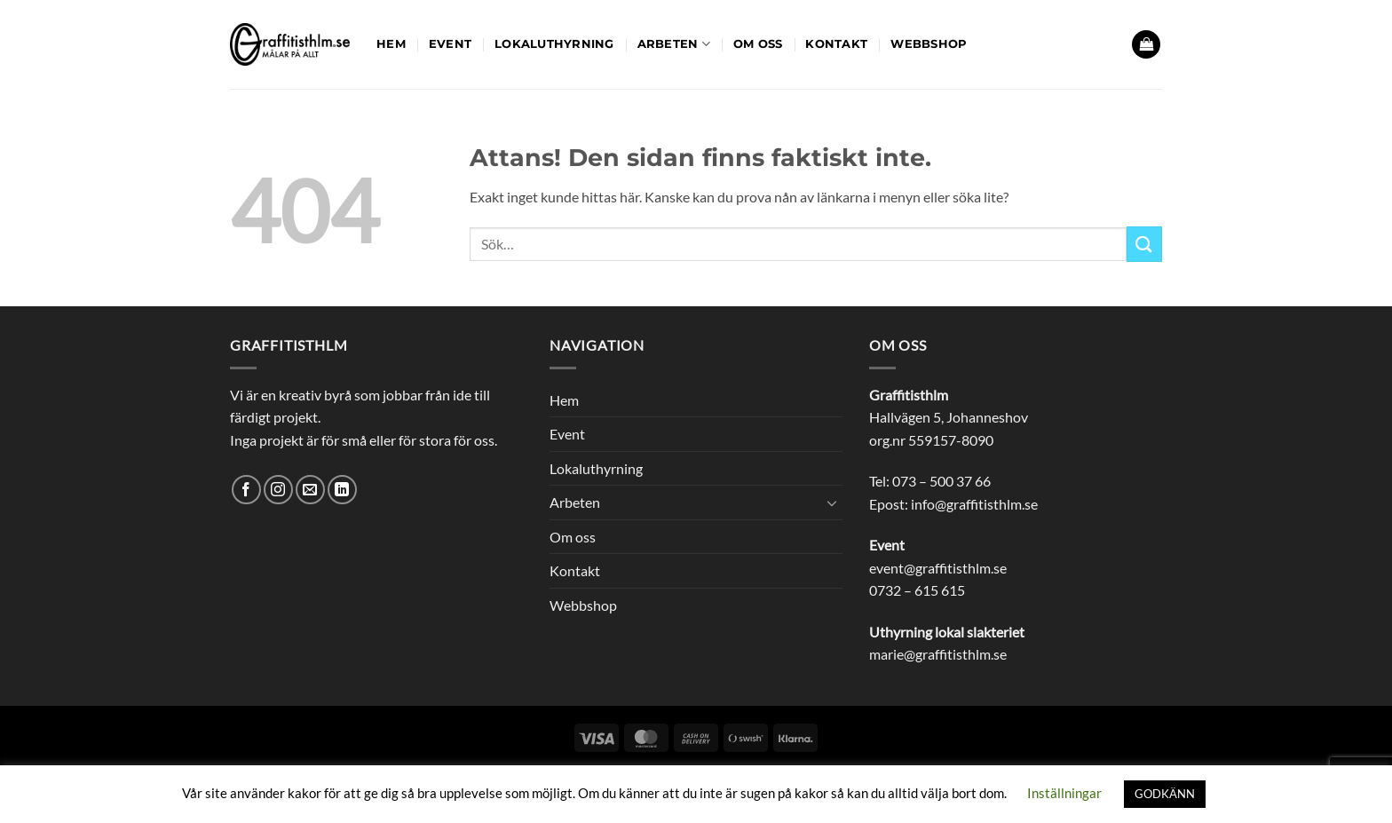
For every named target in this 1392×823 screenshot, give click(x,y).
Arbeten (673, 44)
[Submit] (1144, 243)
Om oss (758, 44)
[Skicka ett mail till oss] (310, 489)
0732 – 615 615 (917, 590)
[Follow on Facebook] (246, 489)
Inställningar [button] (1064, 793)
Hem (391, 44)
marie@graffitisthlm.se (938, 653)
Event (450, 44)
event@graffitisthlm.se (938, 567)
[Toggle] (831, 502)
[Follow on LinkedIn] (342, 489)
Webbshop (928, 44)
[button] (1146, 44)
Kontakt (836, 44)
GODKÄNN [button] (1165, 794)
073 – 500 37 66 (941, 480)
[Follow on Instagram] (278, 489)
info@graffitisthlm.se (974, 503)
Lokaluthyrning (554, 44)
